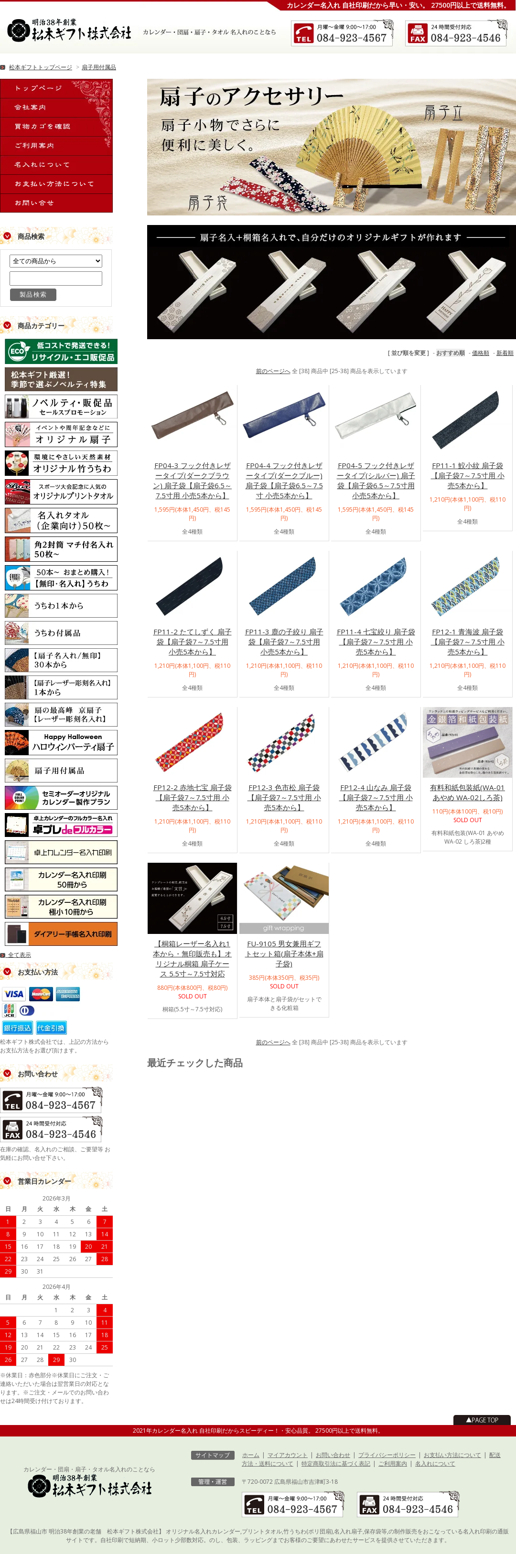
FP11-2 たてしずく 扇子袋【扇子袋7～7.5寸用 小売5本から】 (192, 641)
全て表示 (15, 955)
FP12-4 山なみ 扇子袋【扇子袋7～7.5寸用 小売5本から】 (376, 797)
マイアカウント (288, 1455)
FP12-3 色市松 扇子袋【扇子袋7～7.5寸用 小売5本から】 (284, 797)
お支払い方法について (452, 1455)
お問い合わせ (333, 1455)
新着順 (505, 353)
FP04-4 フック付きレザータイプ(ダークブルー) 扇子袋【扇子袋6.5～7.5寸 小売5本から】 (284, 480)
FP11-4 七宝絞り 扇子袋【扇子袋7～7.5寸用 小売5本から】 (376, 641)
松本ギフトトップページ (40, 67)
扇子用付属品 (99, 67)
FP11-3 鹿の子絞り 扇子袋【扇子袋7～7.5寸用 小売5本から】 (284, 641)
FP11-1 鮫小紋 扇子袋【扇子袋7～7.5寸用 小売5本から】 (468, 475)
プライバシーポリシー (387, 1455)
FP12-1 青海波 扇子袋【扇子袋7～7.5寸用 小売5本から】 (468, 641)
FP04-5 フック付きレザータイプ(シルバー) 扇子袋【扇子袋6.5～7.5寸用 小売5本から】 (376, 480)
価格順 (480, 353)
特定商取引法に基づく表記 (335, 1463)
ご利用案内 (392, 1463)
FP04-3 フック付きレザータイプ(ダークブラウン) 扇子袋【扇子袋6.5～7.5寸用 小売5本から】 (192, 480)
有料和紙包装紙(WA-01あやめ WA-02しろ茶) (467, 792)
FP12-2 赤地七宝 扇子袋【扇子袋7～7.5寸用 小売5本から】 (192, 797)
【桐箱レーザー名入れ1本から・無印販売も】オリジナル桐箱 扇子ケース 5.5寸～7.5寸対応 (192, 958)
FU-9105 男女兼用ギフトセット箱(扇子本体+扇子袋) (284, 953)
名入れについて (435, 1463)
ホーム (250, 1455)
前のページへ (273, 371)
